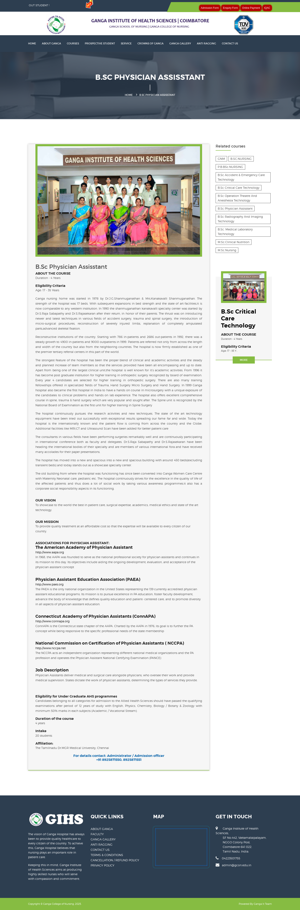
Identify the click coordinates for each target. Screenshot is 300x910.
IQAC (267, 7)
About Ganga (51, 43)
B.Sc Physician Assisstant (235, 208)
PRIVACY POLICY (102, 865)
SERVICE (126, 43)
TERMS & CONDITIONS (107, 855)
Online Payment (251, 7)
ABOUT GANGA (102, 829)
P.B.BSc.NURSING (230, 167)
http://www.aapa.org (49, 552)
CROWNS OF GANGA (151, 43)
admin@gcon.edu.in (233, 865)
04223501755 (228, 858)
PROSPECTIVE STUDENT (100, 43)
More (244, 359)
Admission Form (210, 7)
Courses (73, 43)
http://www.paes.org (49, 584)
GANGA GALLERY (180, 43)
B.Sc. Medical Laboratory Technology (235, 232)
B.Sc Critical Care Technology (238, 187)
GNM (221, 158)
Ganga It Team (263, 903)
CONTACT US (230, 43)
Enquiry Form (230, 7)
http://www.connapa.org (52, 621)
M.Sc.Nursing (227, 250)
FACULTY (97, 834)
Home (129, 94)
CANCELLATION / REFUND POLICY (115, 860)
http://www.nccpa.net (50, 648)
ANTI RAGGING (206, 43)
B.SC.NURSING (241, 158)
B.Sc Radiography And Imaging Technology (240, 219)
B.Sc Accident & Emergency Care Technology (241, 177)
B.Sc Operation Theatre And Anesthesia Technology (237, 198)
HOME (32, 43)
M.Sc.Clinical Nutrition (233, 242)
